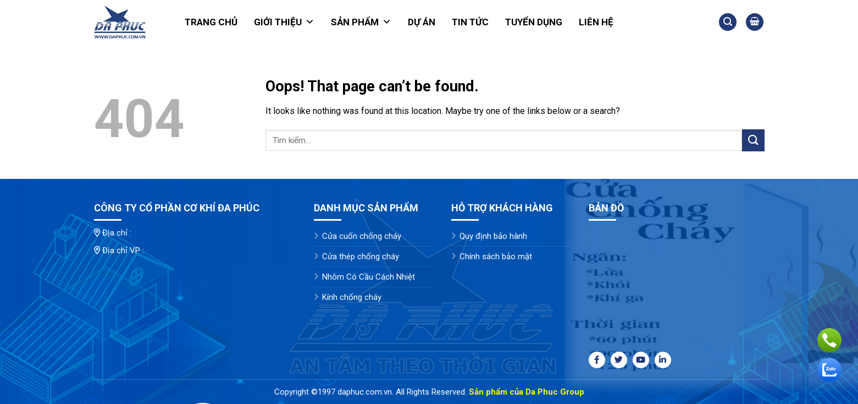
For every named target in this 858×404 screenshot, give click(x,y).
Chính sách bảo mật (496, 256)
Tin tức (470, 22)
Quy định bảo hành (493, 236)
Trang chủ (211, 22)
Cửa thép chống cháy (360, 256)
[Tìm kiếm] (728, 22)
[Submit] (753, 140)
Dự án (421, 22)
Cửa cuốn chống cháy (361, 236)
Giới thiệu (284, 22)
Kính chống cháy (351, 297)
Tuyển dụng (533, 22)
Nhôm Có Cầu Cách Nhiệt (368, 277)
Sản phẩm (361, 22)
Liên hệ (596, 22)
